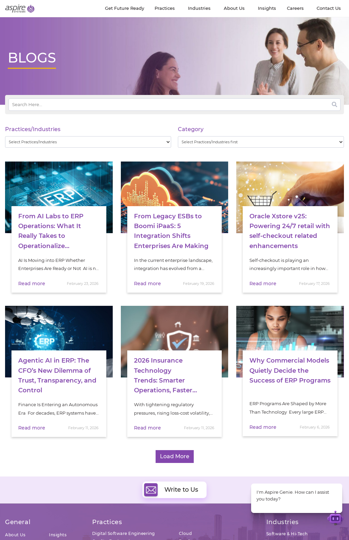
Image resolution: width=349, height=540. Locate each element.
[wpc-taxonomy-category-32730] (261, 142)
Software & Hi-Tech (287, 532)
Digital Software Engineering (123, 532)
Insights (57, 533)
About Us (15, 533)
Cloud (185, 532)
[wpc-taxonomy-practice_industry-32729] (88, 142)
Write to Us (171, 488)
